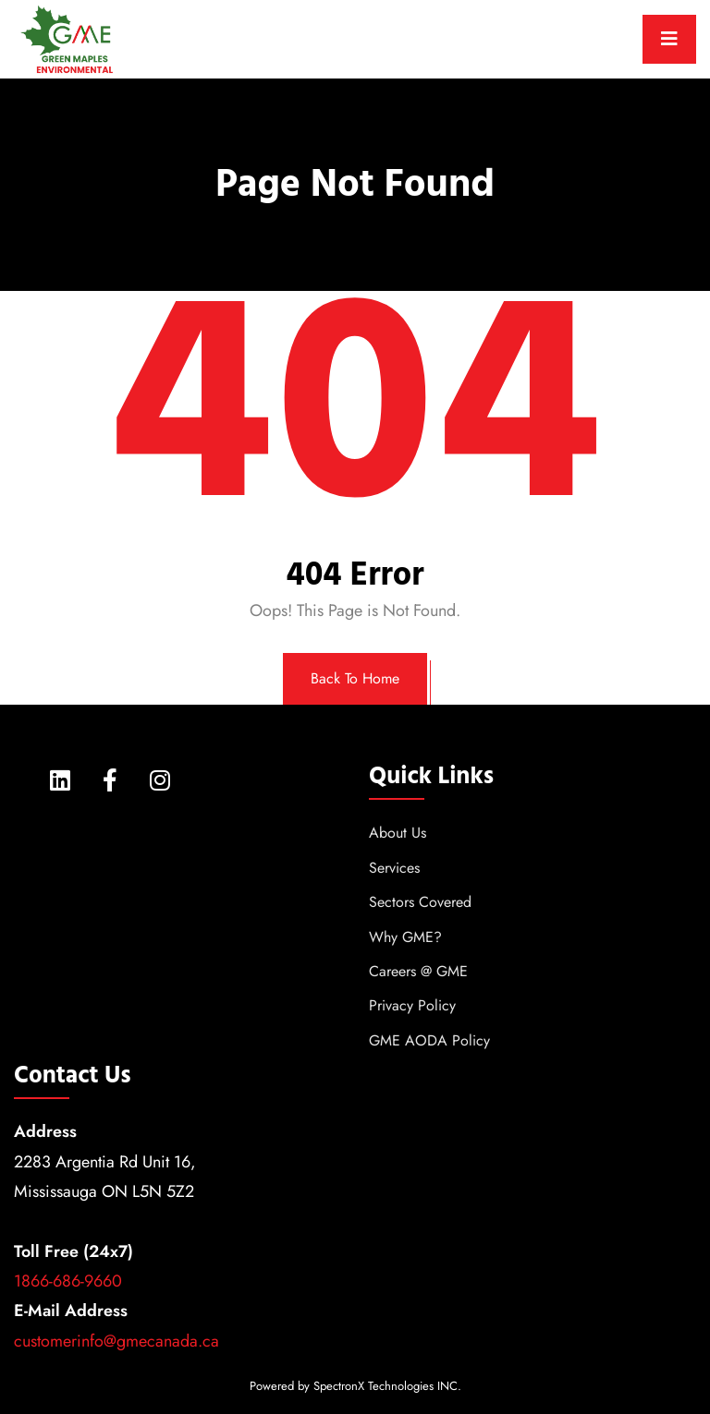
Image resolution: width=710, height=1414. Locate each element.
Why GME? (405, 937)
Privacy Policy (412, 1005)
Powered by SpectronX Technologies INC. (355, 1386)
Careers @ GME (418, 971)
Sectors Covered (420, 901)
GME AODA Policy (429, 1040)
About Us (397, 832)
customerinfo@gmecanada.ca (116, 1341)
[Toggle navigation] (669, 39)
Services (394, 867)
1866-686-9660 (68, 1281)
